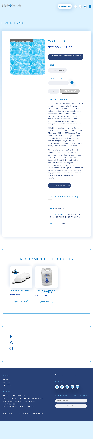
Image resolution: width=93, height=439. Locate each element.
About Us (7, 385)
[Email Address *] (71, 400)
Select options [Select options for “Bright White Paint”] (21, 301)
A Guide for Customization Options (19, 401)
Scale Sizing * (57, 78)
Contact (7, 382)
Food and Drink (55, 217)
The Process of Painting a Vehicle (18, 407)
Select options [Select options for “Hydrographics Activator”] (47, 301)
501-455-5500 (8, 413)
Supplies (8, 23)
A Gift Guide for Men (12, 404)
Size (52, 65)
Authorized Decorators (14, 395)
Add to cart (70, 91)
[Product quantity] (53, 91)
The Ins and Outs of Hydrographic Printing (23, 398)
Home (5, 379)
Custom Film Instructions (60, 185)
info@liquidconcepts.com (31, 413)
